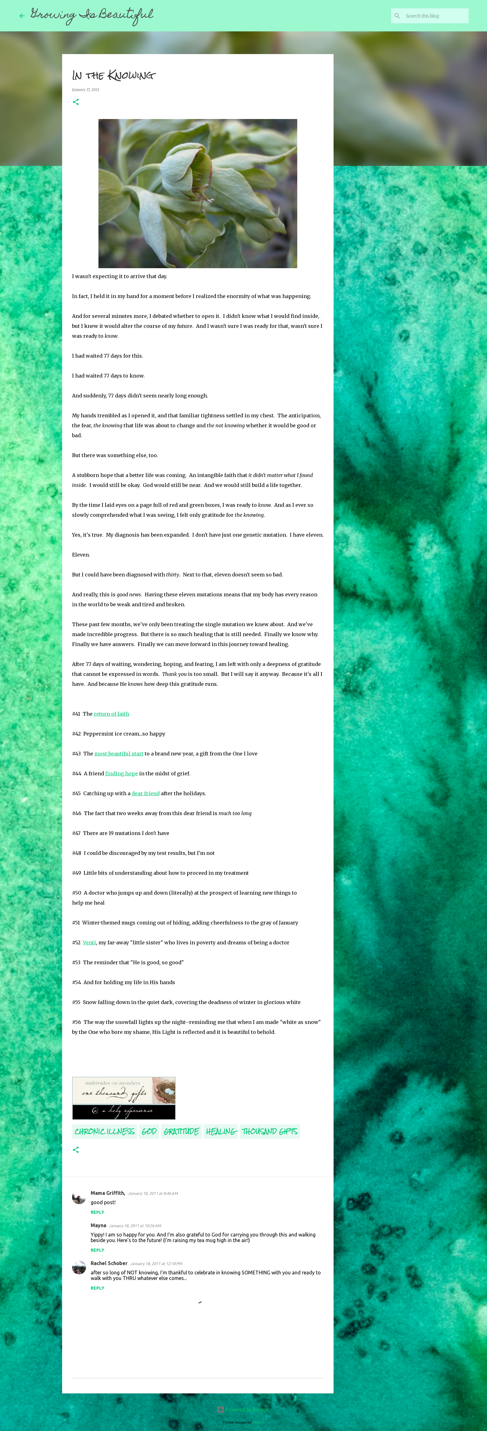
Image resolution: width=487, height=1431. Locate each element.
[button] (76, 102)
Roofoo (259, 1422)
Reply (97, 1212)
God (149, 1131)
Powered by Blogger (243, 1409)
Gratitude (181, 1131)
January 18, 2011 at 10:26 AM (135, 1225)
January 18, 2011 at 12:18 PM (156, 1263)
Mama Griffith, (108, 1193)
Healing (220, 1131)
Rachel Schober (109, 1263)
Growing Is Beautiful (92, 15)
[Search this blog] (436, 15)
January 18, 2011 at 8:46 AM (153, 1193)
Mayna (98, 1225)
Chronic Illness (104, 1131)
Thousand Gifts (270, 1131)
